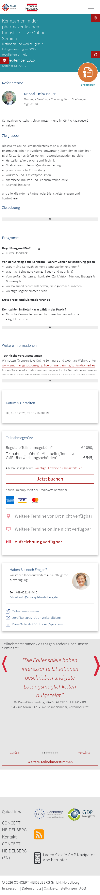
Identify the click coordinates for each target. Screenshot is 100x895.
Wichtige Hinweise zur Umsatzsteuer (58, 468)
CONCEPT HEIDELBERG (14, 826)
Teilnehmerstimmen (26, 611)
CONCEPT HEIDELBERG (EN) (14, 851)
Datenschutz (31, 888)
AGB (82, 888)
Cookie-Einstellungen (60, 888)
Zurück (14, 752)
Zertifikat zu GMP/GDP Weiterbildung (37, 618)
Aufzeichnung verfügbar (38, 542)
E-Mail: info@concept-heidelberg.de (34, 597)
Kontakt (9, 837)
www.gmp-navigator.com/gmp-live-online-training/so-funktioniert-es (48, 365)
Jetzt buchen (50, 479)
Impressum (10, 888)
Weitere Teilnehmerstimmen (50, 761)
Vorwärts (84, 752)
